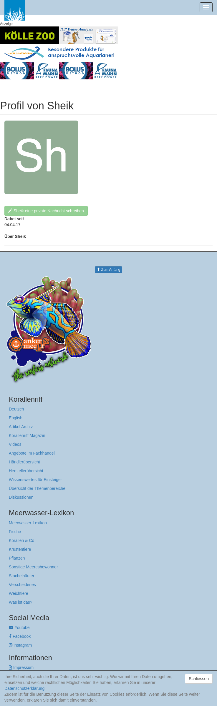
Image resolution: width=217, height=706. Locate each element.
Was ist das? (20, 602)
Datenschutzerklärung (24, 688)
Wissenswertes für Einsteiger (35, 479)
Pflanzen (17, 558)
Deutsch (16, 409)
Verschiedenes (22, 584)
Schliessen (199, 678)
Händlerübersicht (24, 462)
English (15, 417)
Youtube (19, 627)
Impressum (21, 667)
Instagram (20, 645)
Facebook (20, 636)
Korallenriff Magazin (27, 435)
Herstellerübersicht (26, 470)
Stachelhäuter (21, 575)
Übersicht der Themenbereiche (37, 488)
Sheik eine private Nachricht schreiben (46, 210)
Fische (15, 531)
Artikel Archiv (21, 426)
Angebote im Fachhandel (32, 453)
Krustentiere (20, 549)
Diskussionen (21, 497)
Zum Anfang (108, 270)
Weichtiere (18, 593)
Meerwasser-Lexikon (28, 522)
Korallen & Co (21, 540)
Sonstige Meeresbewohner (33, 567)
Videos (15, 444)
